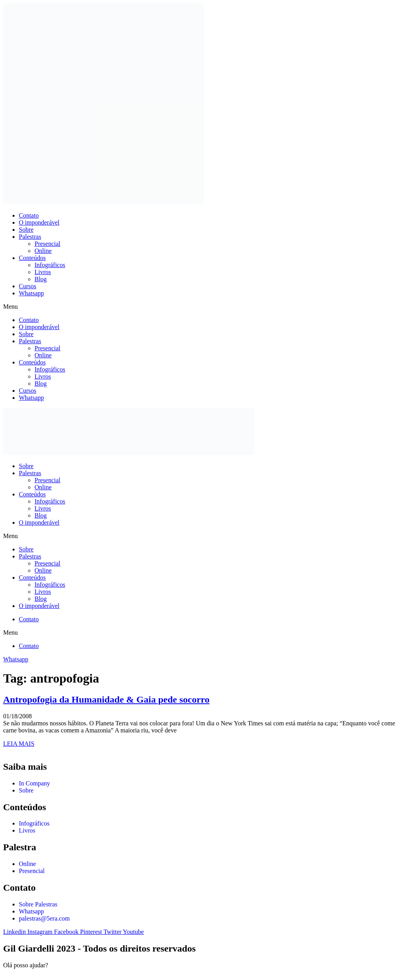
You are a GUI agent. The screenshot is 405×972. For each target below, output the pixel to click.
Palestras (30, 236)
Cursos (27, 286)
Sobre (26, 229)
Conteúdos (32, 257)
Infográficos (50, 265)
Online (43, 250)
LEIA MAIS (19, 743)
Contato (29, 215)
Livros (43, 272)
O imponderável (39, 222)
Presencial (47, 243)
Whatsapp (31, 293)
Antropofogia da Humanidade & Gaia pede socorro (106, 699)
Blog (41, 279)
